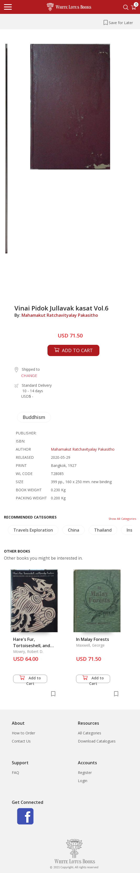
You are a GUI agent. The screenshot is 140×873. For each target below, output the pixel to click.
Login (82, 780)
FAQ (15, 772)
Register (85, 772)
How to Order (23, 732)
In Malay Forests (92, 639)
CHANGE (29, 375)
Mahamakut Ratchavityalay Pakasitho (59, 315)
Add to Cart (30, 679)
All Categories (89, 732)
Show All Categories (122, 519)
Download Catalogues (97, 741)
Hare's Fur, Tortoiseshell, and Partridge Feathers (32, 645)
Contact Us (21, 741)
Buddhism (34, 417)
